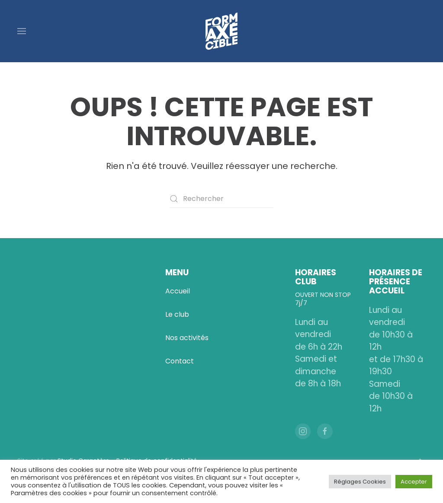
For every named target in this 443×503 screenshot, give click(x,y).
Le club (177, 314)
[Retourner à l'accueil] (221, 31)
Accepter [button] (414, 482)
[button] (21, 31)
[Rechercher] (221, 199)
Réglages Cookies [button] (360, 482)
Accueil (177, 291)
